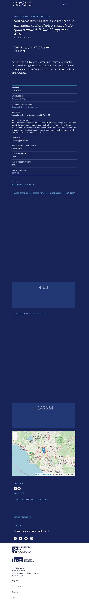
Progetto (15, 581)
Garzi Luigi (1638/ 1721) (29, 47)
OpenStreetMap (47, 474)
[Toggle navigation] (64, 3)
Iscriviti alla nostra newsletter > (32, 531)
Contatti (15, 592)
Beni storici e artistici (38, 16)
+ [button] (15, 434)
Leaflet (37, 474)
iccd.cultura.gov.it (18, 568)
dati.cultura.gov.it (18, 571)
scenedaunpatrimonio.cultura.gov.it (25, 573)
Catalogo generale (22, 3)
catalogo (18, 16)
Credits (14, 597)
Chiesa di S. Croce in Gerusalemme (25, 107)
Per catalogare (17, 576)
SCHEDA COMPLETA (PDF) (21, 184)
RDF (13, 181)
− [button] (15, 438)
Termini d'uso (17, 586)
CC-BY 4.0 (15, 173)
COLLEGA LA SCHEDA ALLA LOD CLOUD (32, 500)
